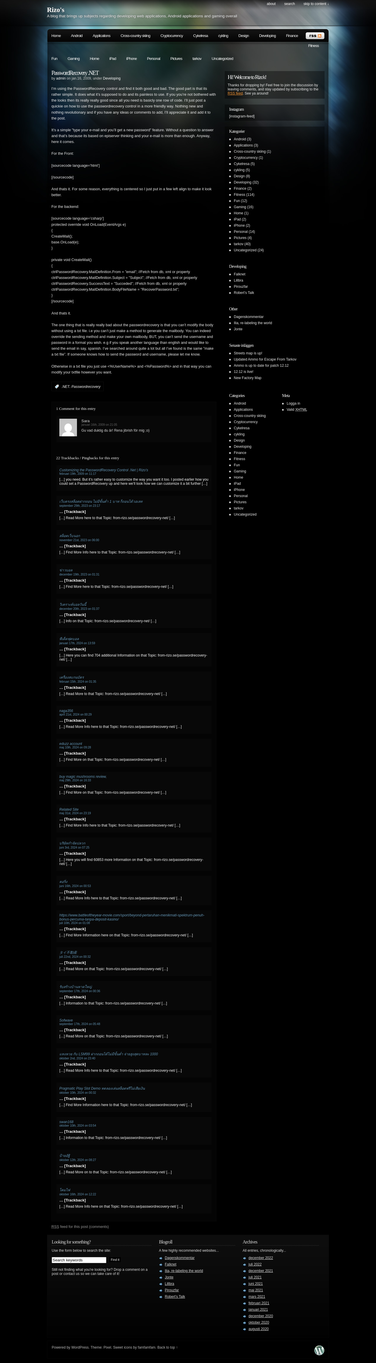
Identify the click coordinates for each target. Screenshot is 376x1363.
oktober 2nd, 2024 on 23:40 (77, 1058)
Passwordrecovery (85, 387)
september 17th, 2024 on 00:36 (79, 991)
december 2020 (261, 1316)
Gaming (74, 58)
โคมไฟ (64, 1190)
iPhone (131, 58)
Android (77, 35)
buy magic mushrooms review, (83, 777)
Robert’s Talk (244, 293)
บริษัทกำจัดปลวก (72, 843)
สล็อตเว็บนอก (69, 536)
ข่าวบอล (65, 570)
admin (61, 78)
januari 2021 (258, 1310)
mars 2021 (257, 1297)
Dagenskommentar (248, 317)
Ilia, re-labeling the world (253, 323)
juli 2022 (255, 1264)
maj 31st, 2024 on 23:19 (75, 813)
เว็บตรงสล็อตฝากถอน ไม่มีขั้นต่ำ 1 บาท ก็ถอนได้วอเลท (100, 501)
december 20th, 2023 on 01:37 (79, 608)
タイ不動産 (68, 952)
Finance (292, 35)
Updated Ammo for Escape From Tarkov (265, 359)
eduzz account (70, 744)
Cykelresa (200, 35)
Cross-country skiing (135, 35)
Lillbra (238, 280)
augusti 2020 (259, 1329)
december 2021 (261, 1271)
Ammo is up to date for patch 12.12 (261, 366)
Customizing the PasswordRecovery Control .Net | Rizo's (103, 470)
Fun (54, 58)
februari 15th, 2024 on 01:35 (77, 681)
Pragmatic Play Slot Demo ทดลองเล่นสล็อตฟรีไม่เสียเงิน (102, 1088)
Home (56, 35)
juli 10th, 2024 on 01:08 (74, 923)
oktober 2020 (259, 1322)
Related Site (68, 809)
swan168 (66, 1122)
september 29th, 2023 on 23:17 (79, 505)
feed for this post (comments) (80, 1226)
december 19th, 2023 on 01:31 (79, 574)
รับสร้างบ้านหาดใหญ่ (75, 987)
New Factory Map (247, 378)
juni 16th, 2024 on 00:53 (75, 886)
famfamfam (146, 1347)
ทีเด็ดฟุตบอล (69, 639)
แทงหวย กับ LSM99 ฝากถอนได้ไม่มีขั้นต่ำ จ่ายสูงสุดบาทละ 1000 (108, 1054)
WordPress (80, 1347)
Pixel (107, 1347)
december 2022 (261, 1258)
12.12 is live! (244, 372)
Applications (101, 35)
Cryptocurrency (171, 35)
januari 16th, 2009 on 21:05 (99, 424)
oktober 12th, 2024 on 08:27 (77, 1160)
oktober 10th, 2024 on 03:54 (77, 1125)
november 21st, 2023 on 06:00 (79, 540)
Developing (267, 35)
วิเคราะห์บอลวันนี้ (72, 605)
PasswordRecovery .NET (74, 73)
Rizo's (55, 10)
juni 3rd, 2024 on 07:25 (74, 847)
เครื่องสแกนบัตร (71, 677)
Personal (153, 58)
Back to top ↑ (167, 1347)
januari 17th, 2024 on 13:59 (77, 643)
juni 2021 (256, 1284)
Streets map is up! (248, 353)
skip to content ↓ (316, 4)
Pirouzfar (241, 287)
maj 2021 (256, 1290)
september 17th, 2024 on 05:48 (79, 1024)
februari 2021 (259, 1303)
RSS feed (235, 93)
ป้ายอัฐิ (64, 1156)
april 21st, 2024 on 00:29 (75, 714)
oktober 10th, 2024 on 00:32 (77, 1092)
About (271, 4)
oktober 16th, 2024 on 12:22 (77, 1194)
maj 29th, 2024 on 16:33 (75, 780)
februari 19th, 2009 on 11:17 (77, 473)
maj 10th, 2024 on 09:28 (75, 747)
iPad (112, 58)
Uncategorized (222, 58)
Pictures (176, 58)
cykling (223, 35)
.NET (65, 387)
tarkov (196, 58)
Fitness (313, 45)
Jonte (238, 329)
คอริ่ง (63, 882)
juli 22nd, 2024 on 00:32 (75, 956)
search (289, 4)
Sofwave (66, 1020)
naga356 (66, 711)
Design (244, 35)
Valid (297, 410)
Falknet (239, 274)
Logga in (293, 403)
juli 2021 (255, 1277)
